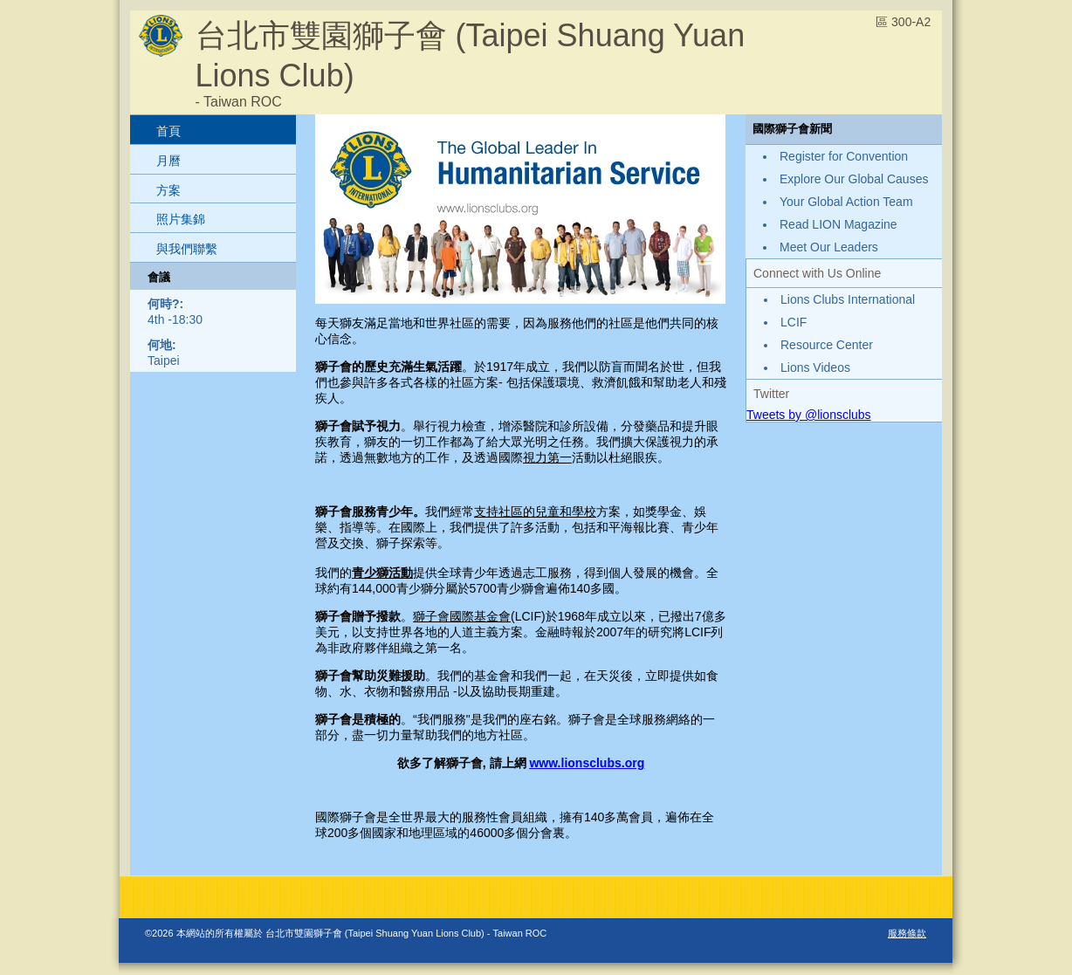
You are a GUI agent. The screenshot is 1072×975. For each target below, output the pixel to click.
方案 (168, 190)
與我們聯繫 (186, 249)
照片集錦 (180, 219)
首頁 (168, 131)
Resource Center (826, 345)
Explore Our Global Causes (854, 179)
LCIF (793, 322)
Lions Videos (815, 367)
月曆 (168, 161)
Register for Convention (844, 156)
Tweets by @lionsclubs (808, 415)
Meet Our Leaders (829, 247)
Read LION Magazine (838, 224)
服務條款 (907, 933)
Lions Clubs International (847, 299)
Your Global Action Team (846, 202)
